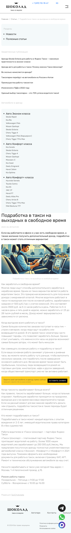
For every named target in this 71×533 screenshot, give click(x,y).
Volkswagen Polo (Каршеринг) (19, 136)
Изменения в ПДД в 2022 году (15, 88)
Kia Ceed (9, 163)
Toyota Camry (12, 184)
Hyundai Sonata (13, 181)
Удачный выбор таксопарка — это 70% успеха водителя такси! (30, 93)
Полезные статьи (16, 39)
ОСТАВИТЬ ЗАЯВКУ (57, 381)
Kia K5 (8, 187)
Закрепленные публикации (14, 52)
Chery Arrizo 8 (12, 200)
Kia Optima (10, 172)
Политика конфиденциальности (51, 523)
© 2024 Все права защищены (18, 525)
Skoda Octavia (12, 129)
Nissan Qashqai (12, 126)
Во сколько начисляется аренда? (16, 72)
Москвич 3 (10, 160)
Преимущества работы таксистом (17, 82)
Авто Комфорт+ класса (20, 177)
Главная (4, 19)
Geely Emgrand (12, 166)
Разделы (8, 29)
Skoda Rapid (11, 117)
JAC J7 (9, 190)
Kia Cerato (10, 147)
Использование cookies (47, 528)
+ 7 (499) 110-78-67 (40, 3)
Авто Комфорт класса (19, 143)
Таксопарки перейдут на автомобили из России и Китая (27, 77)
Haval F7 (9, 193)
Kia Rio (9, 120)
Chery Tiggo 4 (12, 133)
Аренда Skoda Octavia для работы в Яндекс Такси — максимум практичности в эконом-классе (30, 60)
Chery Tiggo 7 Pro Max (15, 139)
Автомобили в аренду (12, 103)
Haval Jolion (11, 169)
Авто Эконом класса (18, 113)
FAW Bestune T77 (13, 206)
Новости (11, 34)
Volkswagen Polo (13, 123)
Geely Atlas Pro (12, 196)
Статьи (14, 19)
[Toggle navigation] (67, 6)
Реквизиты (43, 526)
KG (57, 3)
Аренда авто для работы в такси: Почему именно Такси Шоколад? (32, 67)
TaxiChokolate (17, 495)
